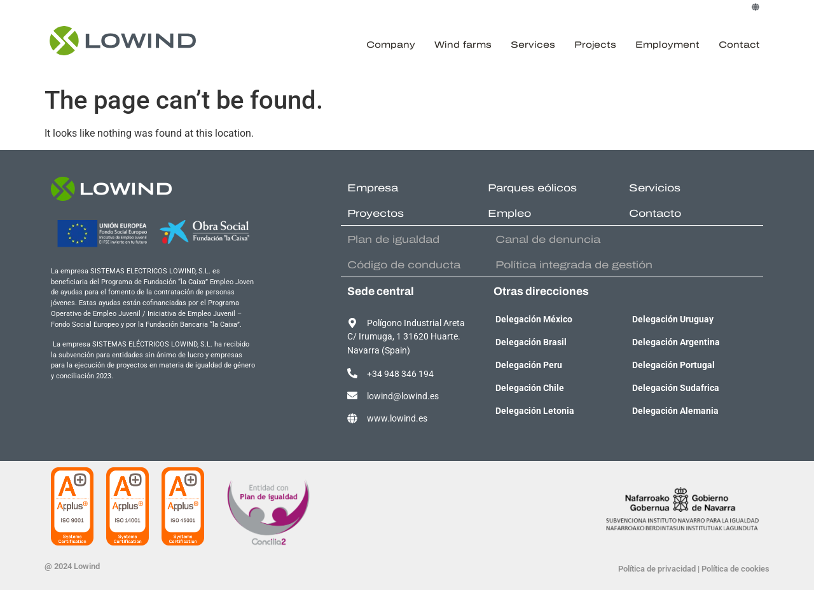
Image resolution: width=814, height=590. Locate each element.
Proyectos (375, 213)
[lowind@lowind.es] (352, 395)
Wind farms (463, 45)
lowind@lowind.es (403, 396)
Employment (667, 45)
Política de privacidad (657, 568)
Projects (595, 45)
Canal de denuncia (547, 239)
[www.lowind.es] (352, 418)
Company (390, 45)
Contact (739, 45)
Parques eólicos (532, 187)
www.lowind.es (397, 418)
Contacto (655, 213)
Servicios (654, 187)
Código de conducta (403, 264)
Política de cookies (735, 568)
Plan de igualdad (393, 239)
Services (533, 45)
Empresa (372, 187)
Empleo (509, 213)
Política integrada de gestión (573, 264)
